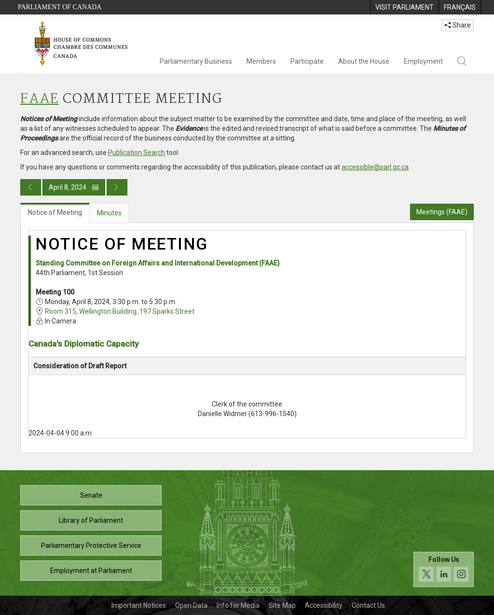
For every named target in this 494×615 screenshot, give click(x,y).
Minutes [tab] (109, 213)
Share (457, 25)
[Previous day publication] (30, 187)
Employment (423, 61)
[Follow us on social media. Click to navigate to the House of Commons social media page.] (443, 569)
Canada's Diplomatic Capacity (83, 344)
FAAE (39, 99)
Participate (307, 61)
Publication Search (136, 152)
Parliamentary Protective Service (91, 545)
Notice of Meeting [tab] (55, 212)
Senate (91, 495)
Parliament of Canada (59, 7)
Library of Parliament (91, 520)
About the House (363, 61)
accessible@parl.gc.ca (375, 167)
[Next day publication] (117, 187)
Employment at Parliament (91, 570)
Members (261, 61)
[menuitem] (404, 7)
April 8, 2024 (74, 187)
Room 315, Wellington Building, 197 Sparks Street (119, 311)
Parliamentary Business (196, 61)
